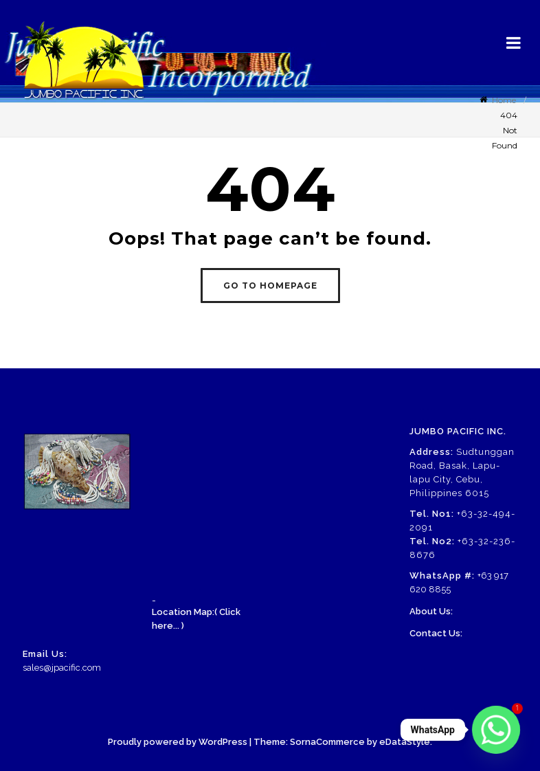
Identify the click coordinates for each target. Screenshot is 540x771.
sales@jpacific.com (62, 667)
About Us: (431, 611)
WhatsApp (433, 729)
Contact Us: (435, 633)
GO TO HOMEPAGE (270, 285)
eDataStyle (404, 742)
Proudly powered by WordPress (177, 742)
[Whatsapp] (496, 730)
